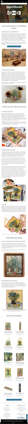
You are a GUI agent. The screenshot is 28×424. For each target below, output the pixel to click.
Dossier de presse (21, 410)
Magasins (21, 416)
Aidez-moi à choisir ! (7, 407)
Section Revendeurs (7, 415)
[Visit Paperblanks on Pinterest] (23, 418)
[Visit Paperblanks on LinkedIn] (22, 418)
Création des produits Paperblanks (21, 408)
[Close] (26, 420)
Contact (21, 415)
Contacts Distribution (7, 418)
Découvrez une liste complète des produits (14, 399)
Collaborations (21, 411)
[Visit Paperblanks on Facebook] (18, 418)
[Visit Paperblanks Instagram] (19, 418)
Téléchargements (7, 408)
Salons (7, 417)
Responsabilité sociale (21, 407)
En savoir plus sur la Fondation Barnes (14, 46)
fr (23, 1)
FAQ (7, 406)
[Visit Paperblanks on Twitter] (21, 418)
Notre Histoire (21, 406)
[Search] (14, 3)
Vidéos (7, 411)
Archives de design (7, 410)
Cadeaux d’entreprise (7, 416)
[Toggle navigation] (26, 1)
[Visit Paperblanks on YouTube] (20, 418)
